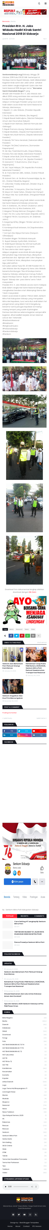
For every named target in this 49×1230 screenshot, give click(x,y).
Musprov (24, 1102)
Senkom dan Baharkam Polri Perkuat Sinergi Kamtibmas (12, 666)
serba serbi (24, 1139)
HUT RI (24, 1058)
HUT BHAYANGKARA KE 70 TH (24, 1044)
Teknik (24, 1156)
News (27, 629)
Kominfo (24, 1075)
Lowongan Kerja (24, 1092)
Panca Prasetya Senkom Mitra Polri (29, 942)
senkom (24, 1132)
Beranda (5, 21)
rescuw (24, 1129)
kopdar (24, 1078)
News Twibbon (24, 1112)
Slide (33, 629)
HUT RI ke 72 (24, 1061)
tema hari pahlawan (24, 1162)
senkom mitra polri (24, 1135)
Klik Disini (32, 592)
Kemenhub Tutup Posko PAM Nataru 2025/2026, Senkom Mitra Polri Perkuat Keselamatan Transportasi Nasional (36, 668)
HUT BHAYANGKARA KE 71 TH (24, 1048)
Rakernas (24, 1122)
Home (10, 1226)
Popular (9, 916)
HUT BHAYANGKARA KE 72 (24, 1051)
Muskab (24, 1098)
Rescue (24, 1125)
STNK (24, 1152)
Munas (24, 1095)
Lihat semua (42, 642)
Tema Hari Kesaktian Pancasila (24, 1159)
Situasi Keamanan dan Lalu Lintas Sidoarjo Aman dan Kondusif (22, 995)
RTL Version (36, 1226)
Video (24, 1172)
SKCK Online (24, 1145)
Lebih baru (8, 718)
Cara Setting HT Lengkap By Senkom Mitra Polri (30, 922)
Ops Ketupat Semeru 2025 (24, 1115)
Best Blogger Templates (29, 1222)
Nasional (19, 629)
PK (24, 1119)
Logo (24, 1085)
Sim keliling (24, 1142)
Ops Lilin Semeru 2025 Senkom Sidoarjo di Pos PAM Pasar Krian (23, 1005)
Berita (13, 21)
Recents (24, 916)
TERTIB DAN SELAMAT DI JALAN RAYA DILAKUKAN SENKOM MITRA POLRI (29, 933)
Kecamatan (24, 1071)
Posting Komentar (9, 713)
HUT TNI (24, 1065)
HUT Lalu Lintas (24, 1055)
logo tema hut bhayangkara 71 (24, 1088)
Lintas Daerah (24, 1082)
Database (24, 1028)
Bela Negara (24, 1018)
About (17, 1226)
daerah (24, 1024)
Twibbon (24, 1169)
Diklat (24, 1031)
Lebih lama (41, 718)
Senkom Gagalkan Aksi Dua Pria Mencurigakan (12, 697)
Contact (26, 1226)
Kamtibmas (24, 1068)
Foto (24, 1041)
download (24, 1034)
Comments (39, 916)
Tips (24, 1166)
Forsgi (24, 1038)
